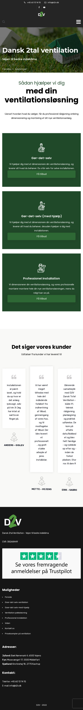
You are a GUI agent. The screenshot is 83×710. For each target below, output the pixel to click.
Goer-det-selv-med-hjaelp (17, 607)
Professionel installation (41, 279)
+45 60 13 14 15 (34, 2)
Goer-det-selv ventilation (16, 602)
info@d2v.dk (53, 2)
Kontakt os (9, 628)
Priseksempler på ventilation (18, 633)
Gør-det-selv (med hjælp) (41, 217)
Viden (7, 623)
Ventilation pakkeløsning (16, 613)
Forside (6, 69)
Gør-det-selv (41, 159)
